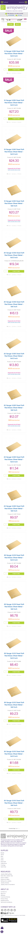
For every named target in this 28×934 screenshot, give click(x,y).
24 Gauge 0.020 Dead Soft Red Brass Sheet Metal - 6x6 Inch (14, 508)
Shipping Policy (5, 900)
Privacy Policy (4, 898)
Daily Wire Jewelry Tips (7, 875)
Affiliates (3, 895)
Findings (3, 865)
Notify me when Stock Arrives (14, 169)
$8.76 (14, 766)
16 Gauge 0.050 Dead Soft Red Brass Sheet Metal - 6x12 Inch (14, 103)
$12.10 (14, 316)
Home (3, 21)
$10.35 (14, 368)
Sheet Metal (13, 21)
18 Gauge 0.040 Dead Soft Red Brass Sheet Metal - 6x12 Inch (14, 152)
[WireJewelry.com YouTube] (8, 910)
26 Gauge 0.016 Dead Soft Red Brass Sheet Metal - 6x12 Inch (14, 558)
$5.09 (14, 619)
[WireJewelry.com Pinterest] (15, 910)
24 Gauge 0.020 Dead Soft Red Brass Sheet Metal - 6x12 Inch (14, 459)
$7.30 (14, 815)
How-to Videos (4, 877)
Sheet (7, 21)
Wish (9, 73)
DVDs (2, 859)
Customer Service (5, 897)
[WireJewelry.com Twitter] (5, 910)
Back (18, 24)
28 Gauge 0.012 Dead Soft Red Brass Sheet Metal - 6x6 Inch (14, 705)
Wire (2, 856)
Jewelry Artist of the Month (8, 884)
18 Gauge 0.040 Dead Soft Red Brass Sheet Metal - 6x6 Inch (14, 203)
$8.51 (14, 471)
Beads (2, 852)
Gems (2, 854)
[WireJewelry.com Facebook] (2, 910)
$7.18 (14, 521)
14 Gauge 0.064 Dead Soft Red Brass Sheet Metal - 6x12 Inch (14, 54)
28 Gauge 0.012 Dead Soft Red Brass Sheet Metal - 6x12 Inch (14, 656)
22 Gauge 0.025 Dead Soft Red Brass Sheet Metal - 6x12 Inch (14, 356)
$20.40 (14, 115)
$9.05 (14, 420)
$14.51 (14, 267)
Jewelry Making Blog (6, 874)
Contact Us (4, 891)
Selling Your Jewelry (6, 881)
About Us (3, 893)
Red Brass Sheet (22, 21)
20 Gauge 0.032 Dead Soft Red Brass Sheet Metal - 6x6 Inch (14, 304)
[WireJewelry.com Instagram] (11, 910)
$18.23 (14, 164)
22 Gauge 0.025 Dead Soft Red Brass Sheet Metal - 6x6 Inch (14, 408)
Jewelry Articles (5, 882)
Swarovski (3, 861)
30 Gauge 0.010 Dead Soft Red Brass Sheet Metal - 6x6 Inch (14, 803)
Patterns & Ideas (5, 879)
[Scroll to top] (2, 932)
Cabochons (4, 863)
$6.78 (14, 570)
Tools (2, 858)
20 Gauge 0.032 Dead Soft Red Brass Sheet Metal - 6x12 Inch (14, 255)
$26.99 (14, 66)
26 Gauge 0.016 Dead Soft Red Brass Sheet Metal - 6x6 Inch (14, 607)
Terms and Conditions (6, 902)
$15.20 (14, 215)
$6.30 (14, 668)
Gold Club (3, 866)
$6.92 (14, 717)
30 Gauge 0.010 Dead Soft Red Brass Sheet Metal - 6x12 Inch (14, 754)
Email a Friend (16, 73)
